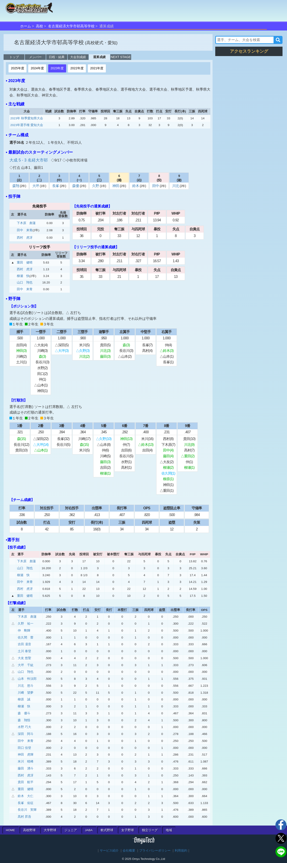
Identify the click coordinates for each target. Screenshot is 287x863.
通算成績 (99, 57)
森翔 (16, 186)
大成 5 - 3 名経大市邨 (29, 160)
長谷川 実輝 (27, 809)
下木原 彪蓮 (26, 223)
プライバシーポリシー (155, 850)
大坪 (36, 186)
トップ (14, 57)
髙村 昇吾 (24, 816)
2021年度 (96, 68)
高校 (39, 26)
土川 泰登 (24, 651)
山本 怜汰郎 (27, 678)
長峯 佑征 (25, 803)
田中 (156, 186)
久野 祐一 (25, 623)
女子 (127, 830)
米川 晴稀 (25, 761)
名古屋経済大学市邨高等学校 (71, 26)
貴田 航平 (25, 782)
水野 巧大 (24, 727)
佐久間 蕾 (25, 637)
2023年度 (57, 68)
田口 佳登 (24, 748)
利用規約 (181, 850)
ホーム (25, 26)
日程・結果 (57, 57)
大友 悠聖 (24, 658)
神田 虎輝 (25, 754)
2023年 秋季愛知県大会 (26, 118)
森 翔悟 (24, 720)
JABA (89, 830)
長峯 (56, 186)
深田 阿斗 (25, 734)
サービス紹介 (109, 850)
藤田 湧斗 (25, 768)
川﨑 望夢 (25, 692)
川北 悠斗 (25, 685)
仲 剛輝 (24, 630)
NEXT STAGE (121, 57)
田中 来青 (25, 230)
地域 (169, 830)
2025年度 (17, 68)
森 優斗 (24, 713)
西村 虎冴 (25, 237)
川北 (176, 186)
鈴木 (136, 186)
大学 (50, 830)
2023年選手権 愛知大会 (26, 125)
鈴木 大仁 (25, 796)
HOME (10, 830)
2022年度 (77, 68)
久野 (96, 186)
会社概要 (129, 850)
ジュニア (70, 830)
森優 (76, 186)
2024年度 (37, 68)
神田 (116, 186)
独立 (150, 830)
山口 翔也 (25, 282)
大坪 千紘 (25, 665)
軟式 (107, 830)
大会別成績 (78, 57)
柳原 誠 (24, 699)
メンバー (35, 57)
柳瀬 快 (23, 276)
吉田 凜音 (24, 644)
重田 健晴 (25, 262)
